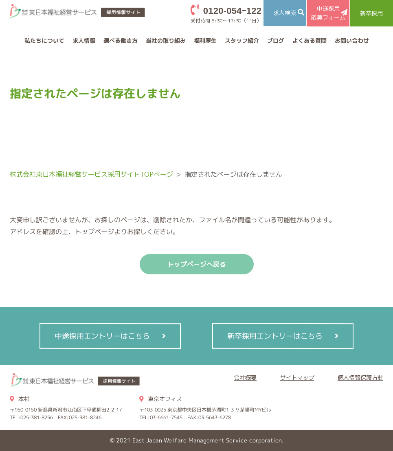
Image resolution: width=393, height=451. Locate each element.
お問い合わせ (351, 40)
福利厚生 (204, 40)
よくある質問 (309, 40)
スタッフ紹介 (241, 40)
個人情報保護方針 (360, 377)
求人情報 (83, 40)
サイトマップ (297, 377)
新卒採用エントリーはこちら (275, 336)
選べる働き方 (120, 40)
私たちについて (44, 40)
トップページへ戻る (196, 264)
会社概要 (245, 377)
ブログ (275, 40)
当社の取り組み (165, 40)
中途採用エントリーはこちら (102, 336)
